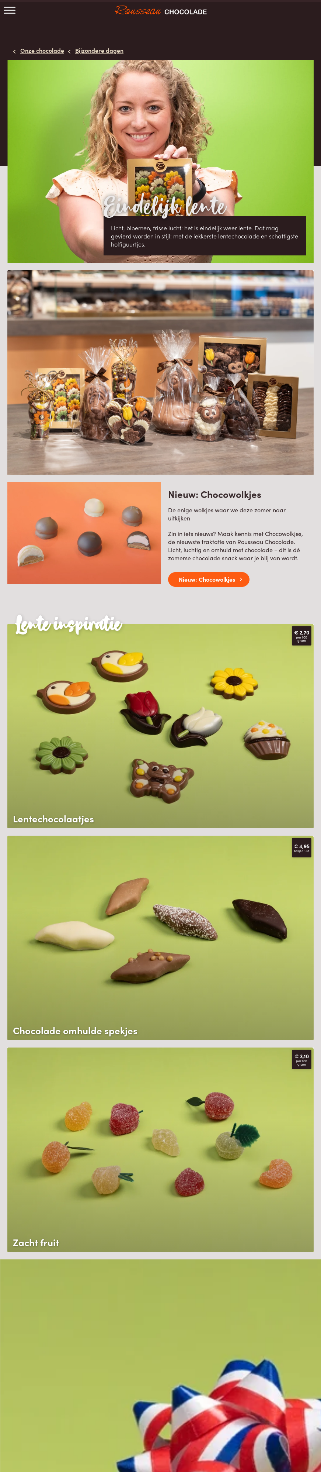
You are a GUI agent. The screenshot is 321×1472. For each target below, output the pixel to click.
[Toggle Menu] (9, 10)
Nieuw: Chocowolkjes (207, 579)
